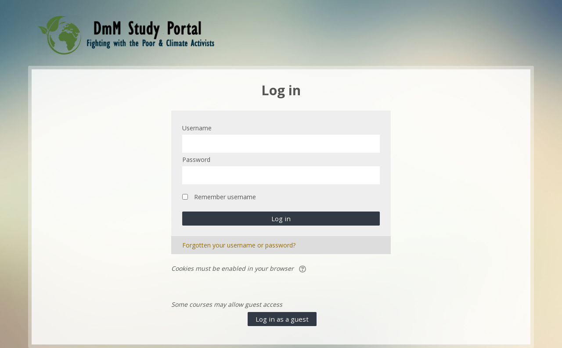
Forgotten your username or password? (238, 245)
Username (197, 128)
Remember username (225, 197)
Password (196, 159)
